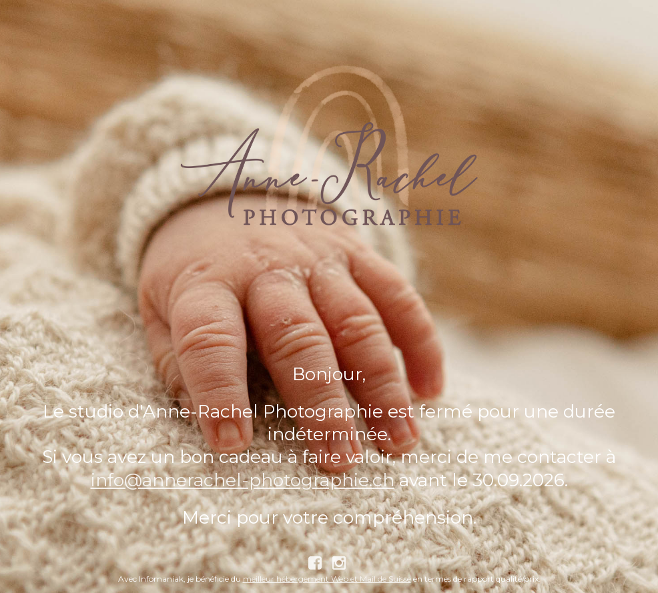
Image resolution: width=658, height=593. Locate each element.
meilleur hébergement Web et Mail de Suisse (327, 579)
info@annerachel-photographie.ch (242, 480)
